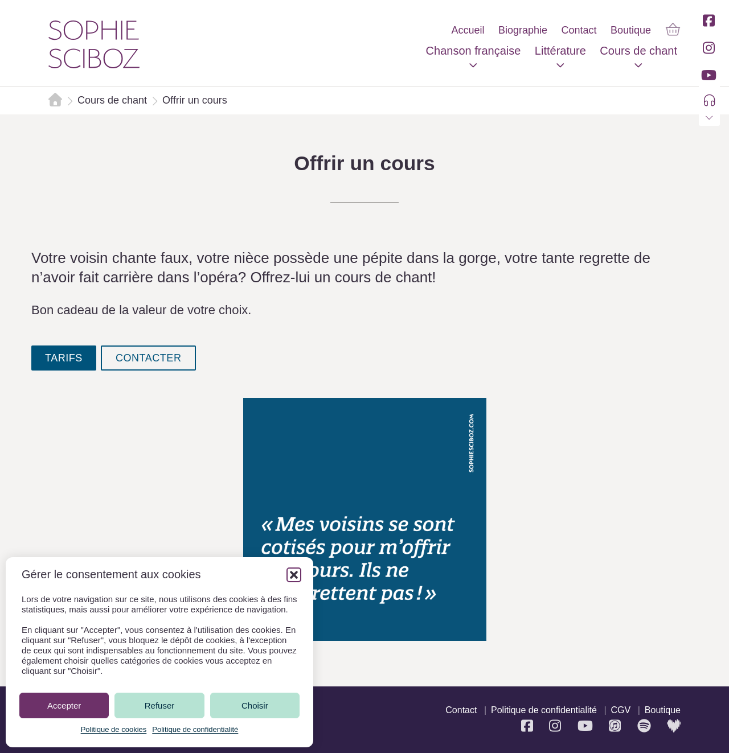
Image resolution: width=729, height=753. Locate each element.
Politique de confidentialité (195, 729)
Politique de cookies (114, 729)
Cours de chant (112, 100)
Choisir (254, 705)
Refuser (160, 705)
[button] (294, 575)
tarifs (64, 358)
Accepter (64, 705)
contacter (149, 358)
